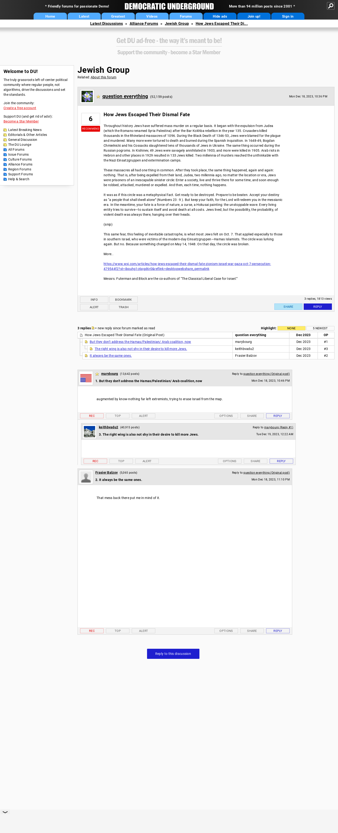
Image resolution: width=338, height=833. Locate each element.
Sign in (287, 16)
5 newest (320, 328)
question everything (125, 96)
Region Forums (19, 169)
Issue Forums (18, 154)
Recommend (90, 128)
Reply (317, 306)
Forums (186, 16)
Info (94, 299)
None (291, 328)
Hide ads (220, 16)
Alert (94, 307)
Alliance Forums (144, 23)
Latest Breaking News (25, 130)
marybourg (109, 374)
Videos (152, 16)
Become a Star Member (21, 121)
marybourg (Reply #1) (278, 427)
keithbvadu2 (108, 427)
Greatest (118, 16)
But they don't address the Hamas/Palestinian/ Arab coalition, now (140, 342)
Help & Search (18, 179)
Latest (84, 16)
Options (226, 416)
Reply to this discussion (173, 654)
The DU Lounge (19, 144)
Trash (124, 307)
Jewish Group (177, 23)
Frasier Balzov (106, 472)
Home (50, 16)
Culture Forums (20, 159)
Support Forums (20, 174)
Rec (92, 416)
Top (118, 416)
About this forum (104, 77)
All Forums (16, 149)
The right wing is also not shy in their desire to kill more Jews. (141, 349)
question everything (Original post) (266, 374)
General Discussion (22, 140)
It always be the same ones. (111, 355)
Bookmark (123, 299)
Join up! (254, 16)
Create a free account (20, 108)
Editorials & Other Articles (27, 135)
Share (288, 306)
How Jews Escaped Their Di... (222, 23)
